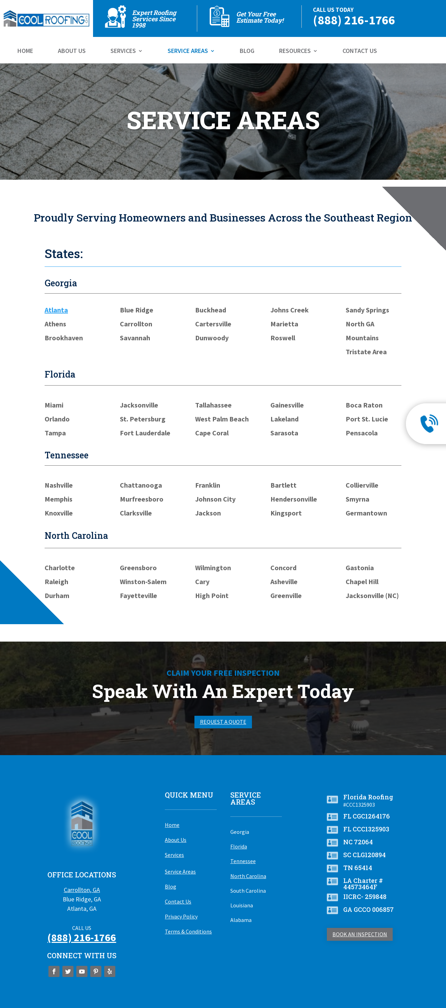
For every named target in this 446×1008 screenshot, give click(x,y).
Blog (247, 51)
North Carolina (248, 876)
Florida (238, 846)
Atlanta (56, 309)
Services (123, 51)
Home (25, 51)
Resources (295, 51)
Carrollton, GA (82, 890)
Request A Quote (223, 721)
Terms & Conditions (188, 931)
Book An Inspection (359, 934)
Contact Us (360, 51)
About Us (72, 51)
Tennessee (243, 861)
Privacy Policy (181, 916)
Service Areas (188, 51)
